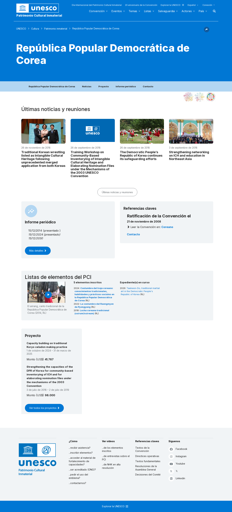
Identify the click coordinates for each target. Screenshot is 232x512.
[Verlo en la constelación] (188, 97)
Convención (97, 11)
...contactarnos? (77, 483)
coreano (167, 227)
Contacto (148, 86)
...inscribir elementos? (81, 452)
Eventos (116, 11)
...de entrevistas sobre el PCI (116, 458)
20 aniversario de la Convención (141, 5)
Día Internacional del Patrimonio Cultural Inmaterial (97, 5)
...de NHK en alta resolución (111, 466)
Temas (133, 11)
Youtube (177, 463)
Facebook (178, 449)
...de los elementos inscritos (112, 449)
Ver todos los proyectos (44, 407)
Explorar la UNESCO (172, 5)
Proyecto (103, 86)
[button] (206, 31)
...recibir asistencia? (79, 447)
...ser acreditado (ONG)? (82, 469)
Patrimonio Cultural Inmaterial (39, 15)
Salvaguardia (166, 11)
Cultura (35, 28)
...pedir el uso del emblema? (78, 476)
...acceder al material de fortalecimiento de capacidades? (82, 461)
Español (192, 5)
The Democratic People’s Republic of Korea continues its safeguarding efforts (141, 155)
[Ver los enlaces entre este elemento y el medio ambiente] (199, 97)
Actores (187, 11)
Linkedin (177, 478)
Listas (147, 11)
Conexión (207, 5)
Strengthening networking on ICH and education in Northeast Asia (189, 155)
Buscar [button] (213, 11)
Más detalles (37, 250)
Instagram (177, 456)
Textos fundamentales (147, 461)
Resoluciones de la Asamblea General (146, 468)
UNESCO (21, 28)
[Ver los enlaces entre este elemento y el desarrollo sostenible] (211, 97)
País (201, 11)
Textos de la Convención (142, 449)
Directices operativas (147, 456)
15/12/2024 (35, 234)
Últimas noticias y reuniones (117, 192)
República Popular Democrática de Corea (52, 86)
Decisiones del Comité (148, 474)
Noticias (86, 86)
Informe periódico (126, 86)
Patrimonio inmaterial (55, 28)
